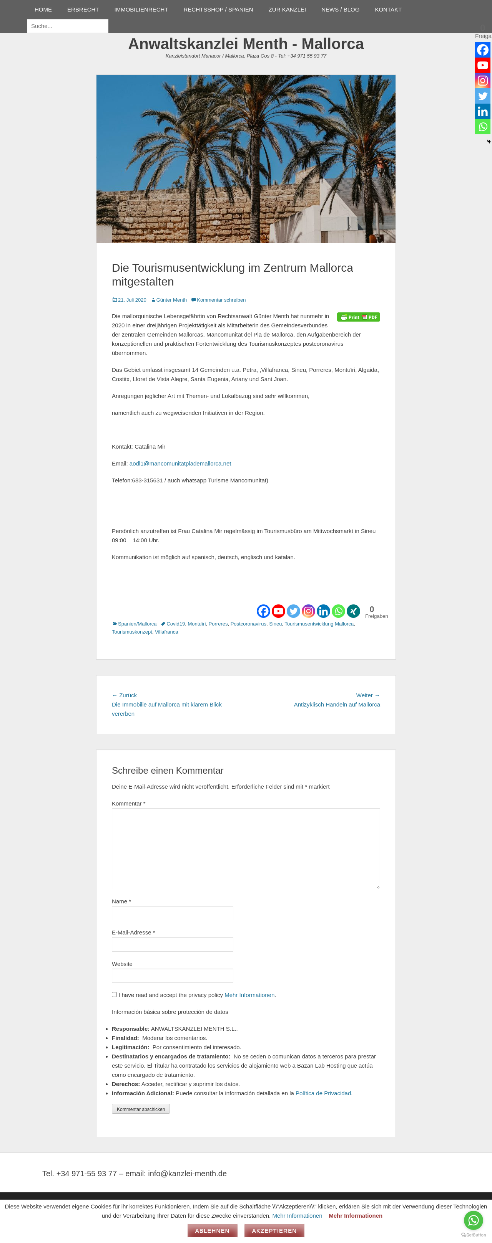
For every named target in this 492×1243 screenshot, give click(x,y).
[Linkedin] (323, 611)
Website (122, 964)
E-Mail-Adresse (133, 932)
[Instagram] (308, 611)
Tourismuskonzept (132, 632)
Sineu (275, 624)
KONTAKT (388, 9)
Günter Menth (171, 300)
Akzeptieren (274, 1230)
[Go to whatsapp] (473, 1220)
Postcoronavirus (248, 624)
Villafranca (166, 632)
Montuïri (197, 624)
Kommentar (129, 803)
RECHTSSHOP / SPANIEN (218, 9)
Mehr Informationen (249, 995)
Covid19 (175, 624)
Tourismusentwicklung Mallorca (319, 624)
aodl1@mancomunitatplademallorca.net (180, 463)
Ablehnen (212, 1230)
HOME (43, 9)
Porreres (218, 624)
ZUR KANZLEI (287, 9)
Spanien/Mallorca (137, 624)
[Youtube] (278, 611)
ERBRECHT (83, 9)
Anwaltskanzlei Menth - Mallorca (246, 43)
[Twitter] (293, 611)
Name (121, 901)
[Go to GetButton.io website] (473, 1235)
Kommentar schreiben (221, 300)
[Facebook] (263, 611)
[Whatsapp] (338, 611)
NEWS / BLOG (340, 9)
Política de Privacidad (323, 1093)
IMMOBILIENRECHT (141, 9)
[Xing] (353, 611)
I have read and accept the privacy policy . (194, 995)
